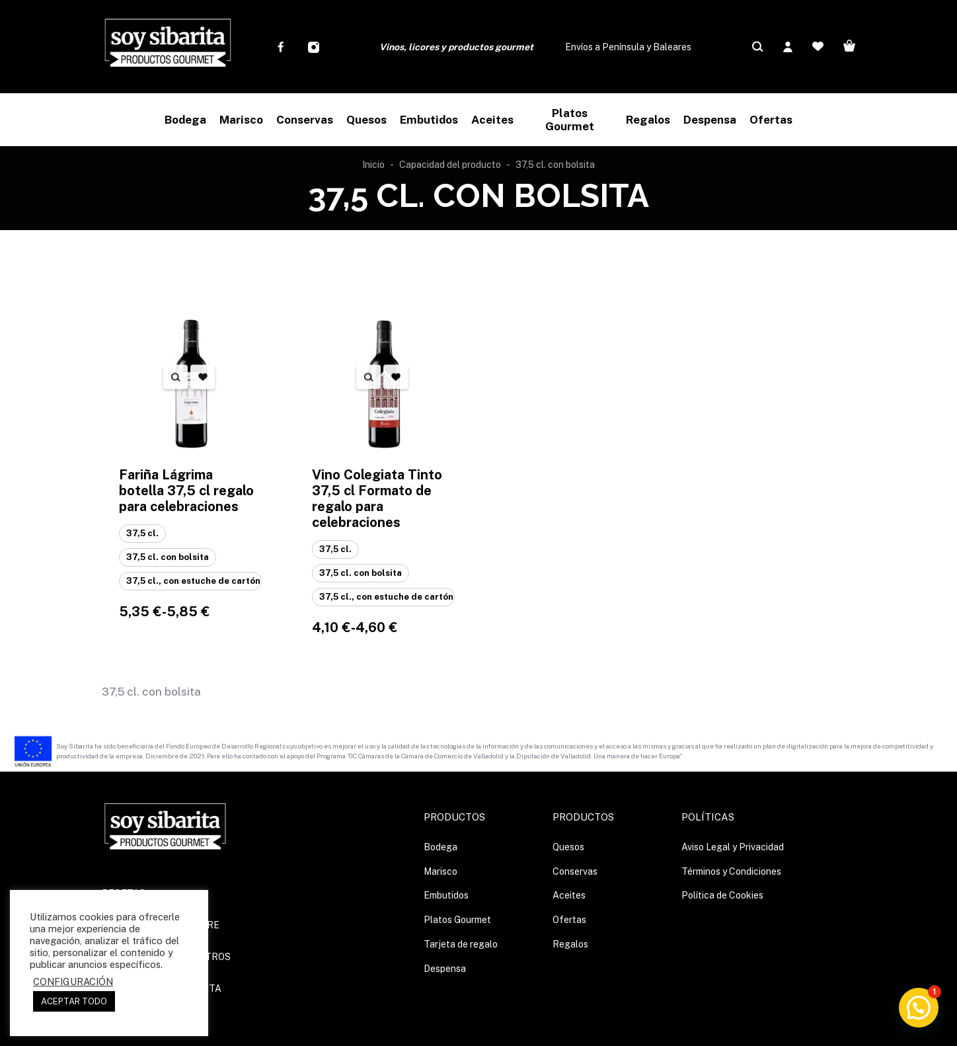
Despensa (445, 968)
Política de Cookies (722, 895)
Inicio (373, 164)
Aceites (569, 895)
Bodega (440, 847)
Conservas (575, 871)
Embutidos (446, 895)
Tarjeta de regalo (461, 944)
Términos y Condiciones (731, 871)
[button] (918, 1007)
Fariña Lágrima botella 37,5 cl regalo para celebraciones (186, 490)
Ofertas (569, 919)
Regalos (570, 944)
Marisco (440, 871)
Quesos (568, 847)
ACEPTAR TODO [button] (74, 1001)
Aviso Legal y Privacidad (732, 847)
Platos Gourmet (457, 919)
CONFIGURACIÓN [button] (73, 981)
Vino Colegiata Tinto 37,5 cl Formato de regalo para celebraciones (377, 498)
